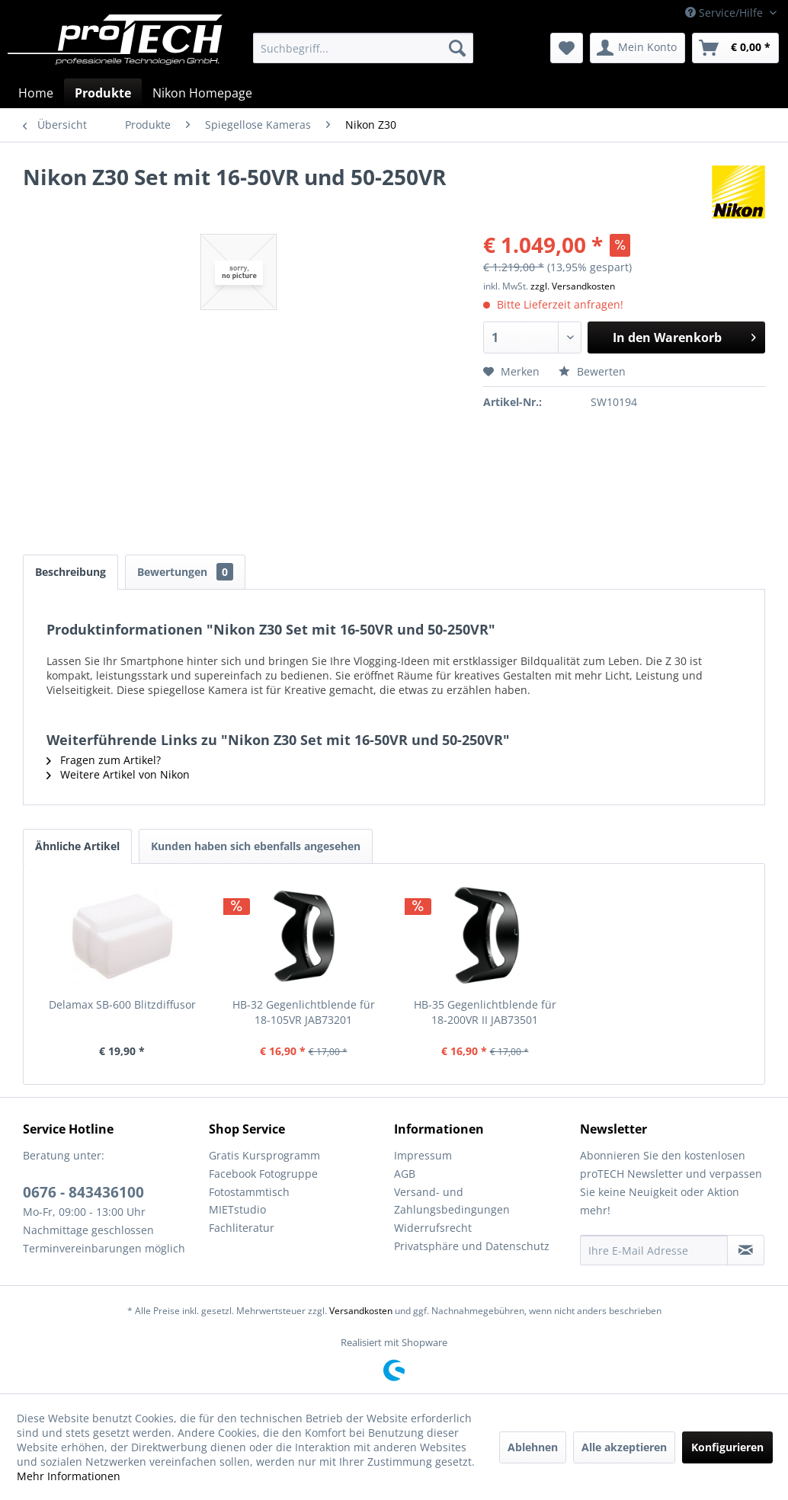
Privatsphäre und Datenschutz (471, 1246)
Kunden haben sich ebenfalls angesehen (255, 846)
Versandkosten (360, 1310)
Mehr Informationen (68, 1476)
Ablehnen (533, 1447)
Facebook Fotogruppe (263, 1173)
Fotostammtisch (249, 1192)
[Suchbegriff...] (363, 48)
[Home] (36, 92)
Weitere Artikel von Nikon (118, 774)
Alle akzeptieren (624, 1447)
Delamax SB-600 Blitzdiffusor (122, 1004)
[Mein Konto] (637, 48)
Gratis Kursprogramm (264, 1155)
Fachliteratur (241, 1227)
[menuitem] (363, 48)
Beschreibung (70, 571)
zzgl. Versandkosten (572, 286)
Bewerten (592, 371)
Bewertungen (185, 571)
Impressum (423, 1155)
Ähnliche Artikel (77, 846)
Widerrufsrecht (433, 1227)
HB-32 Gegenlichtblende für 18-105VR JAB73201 (303, 1012)
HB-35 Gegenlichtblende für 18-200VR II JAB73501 (485, 1012)
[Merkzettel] (566, 48)
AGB (404, 1173)
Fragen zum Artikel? (103, 760)
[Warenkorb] (735, 48)
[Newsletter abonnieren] (745, 1250)
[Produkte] (103, 92)
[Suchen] (457, 48)
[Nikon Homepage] (202, 92)
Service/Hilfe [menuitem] (725, 12)
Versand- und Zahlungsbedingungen (452, 1201)
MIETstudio (237, 1209)
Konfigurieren (727, 1447)
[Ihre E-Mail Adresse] (654, 1250)
